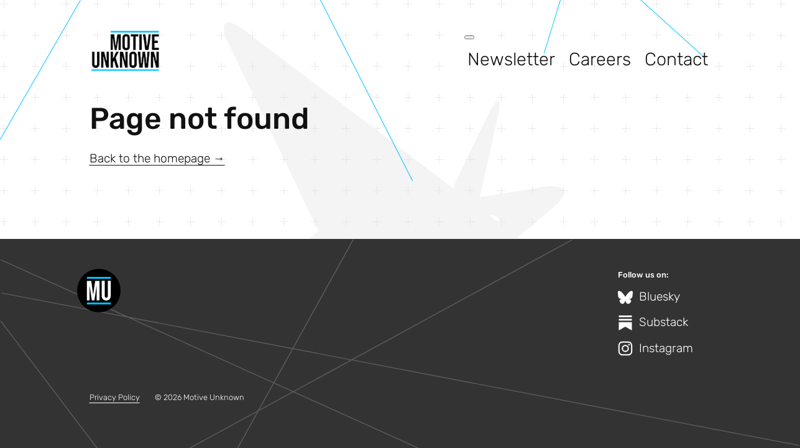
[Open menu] (469, 37)
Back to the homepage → (157, 158)
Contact (676, 59)
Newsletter (511, 59)
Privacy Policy (115, 397)
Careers (600, 59)
